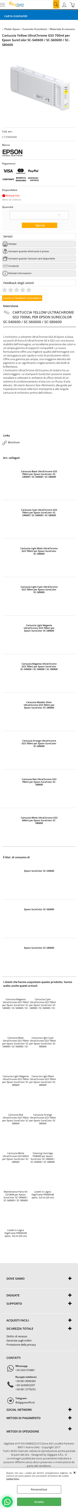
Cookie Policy (12, 1478)
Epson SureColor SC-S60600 (39, 909)
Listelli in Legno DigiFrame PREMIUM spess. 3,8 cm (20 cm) (43, 1194)
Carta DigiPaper (15, 16)
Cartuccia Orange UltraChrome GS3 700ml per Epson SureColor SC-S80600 (39, 743)
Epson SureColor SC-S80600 (39, 947)
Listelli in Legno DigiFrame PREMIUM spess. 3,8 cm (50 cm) (16, 1233)
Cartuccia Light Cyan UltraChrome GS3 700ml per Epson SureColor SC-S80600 (39, 589)
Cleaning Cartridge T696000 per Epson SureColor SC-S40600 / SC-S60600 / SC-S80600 (43, 1157)
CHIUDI (74, 1472)
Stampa (12, 243)
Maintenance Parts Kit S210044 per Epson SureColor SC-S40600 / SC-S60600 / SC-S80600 (16, 1196)
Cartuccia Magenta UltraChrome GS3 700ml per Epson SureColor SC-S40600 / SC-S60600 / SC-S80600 (39, 666)
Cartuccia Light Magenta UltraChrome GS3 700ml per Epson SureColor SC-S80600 (39, 628)
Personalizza (39, 1489)
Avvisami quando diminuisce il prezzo (28, 251)
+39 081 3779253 (25, 1389)
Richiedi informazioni (19, 273)
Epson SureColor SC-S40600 (39, 870)
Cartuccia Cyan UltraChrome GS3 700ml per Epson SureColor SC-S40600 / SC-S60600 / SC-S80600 (39, 512)
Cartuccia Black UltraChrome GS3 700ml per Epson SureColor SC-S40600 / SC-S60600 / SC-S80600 (39, 474)
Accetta (39, 1502)
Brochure (14, 442)
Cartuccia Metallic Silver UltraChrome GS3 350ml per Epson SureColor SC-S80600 (39, 705)
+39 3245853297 (25, 1385)
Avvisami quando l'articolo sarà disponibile (31, 258)
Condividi (13, 265)
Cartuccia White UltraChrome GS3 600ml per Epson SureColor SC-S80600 (39, 820)
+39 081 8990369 (25, 1381)
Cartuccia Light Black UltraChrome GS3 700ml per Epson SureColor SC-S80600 (39, 551)
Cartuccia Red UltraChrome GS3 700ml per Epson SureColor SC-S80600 (39, 782)
